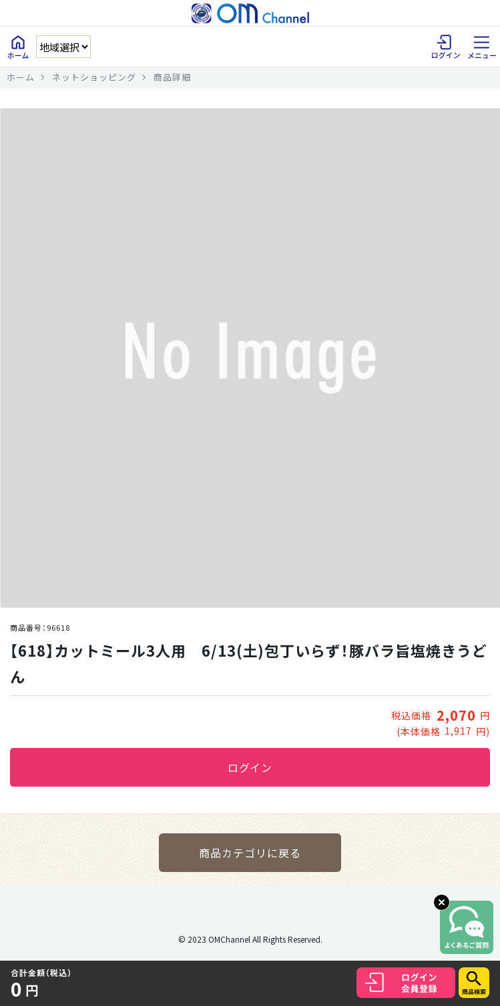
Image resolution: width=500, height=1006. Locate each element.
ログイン (250, 767)
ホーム (21, 77)
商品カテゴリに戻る (250, 853)
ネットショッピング (94, 77)
